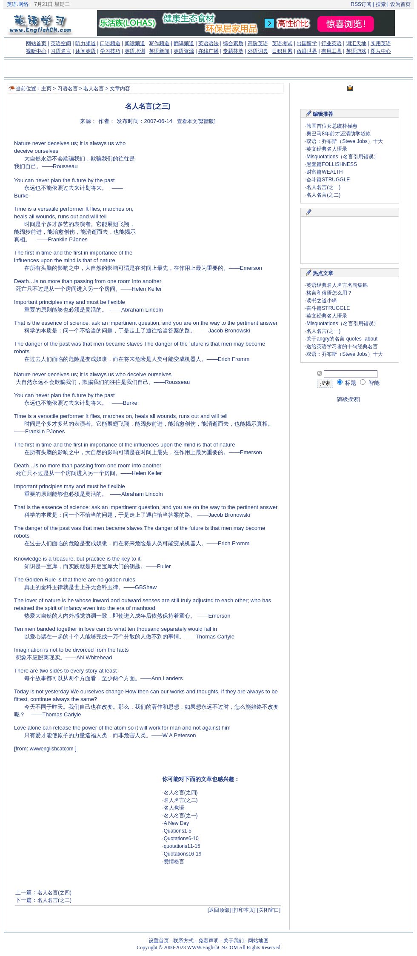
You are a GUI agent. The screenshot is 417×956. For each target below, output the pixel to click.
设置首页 (159, 941)
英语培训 (135, 51)
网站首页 (36, 43)
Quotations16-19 (183, 854)
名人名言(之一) (181, 816)
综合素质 (233, 43)
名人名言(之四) (181, 793)
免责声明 (208, 941)
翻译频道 (184, 43)
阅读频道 (135, 43)
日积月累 (282, 51)
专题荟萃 (233, 51)
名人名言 (93, 89)
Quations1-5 (177, 831)
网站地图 (258, 941)
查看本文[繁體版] (196, 121)
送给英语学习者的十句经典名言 (342, 346)
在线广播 (208, 51)
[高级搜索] (348, 399)
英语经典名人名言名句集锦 (337, 285)
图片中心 (381, 51)
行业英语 (331, 43)
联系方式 (183, 941)
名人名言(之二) (181, 800)
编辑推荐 (323, 114)
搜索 (380, 4)
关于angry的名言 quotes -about (341, 339)
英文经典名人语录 (326, 149)
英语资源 (184, 51)
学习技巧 (110, 51)
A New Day (176, 823)
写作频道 (159, 43)
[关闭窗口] (268, 910)
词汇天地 (356, 43)
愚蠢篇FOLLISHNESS (331, 164)
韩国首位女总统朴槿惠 (331, 126)
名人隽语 (174, 808)
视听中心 (36, 51)
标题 (347, 383)
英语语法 (208, 43)
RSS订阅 (361, 4)
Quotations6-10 (181, 839)
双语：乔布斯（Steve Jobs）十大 (344, 141)
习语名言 (61, 51)
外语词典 (258, 51)
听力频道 (85, 43)
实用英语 (381, 43)
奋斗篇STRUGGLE (328, 180)
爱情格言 (174, 861)
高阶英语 (258, 43)
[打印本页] (244, 910)
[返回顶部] (219, 910)
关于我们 (233, 941)
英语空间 (61, 43)
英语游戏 (356, 51)
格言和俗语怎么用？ (329, 293)
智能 (370, 383)
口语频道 (110, 43)
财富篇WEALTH (324, 172)
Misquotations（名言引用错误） (342, 157)
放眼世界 (307, 51)
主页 (46, 89)
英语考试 (282, 43)
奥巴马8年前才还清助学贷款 (338, 134)
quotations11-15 (182, 846)
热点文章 (323, 273)
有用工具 (331, 51)
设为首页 (400, 4)
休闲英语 (85, 51)
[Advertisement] (79, 820)
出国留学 (307, 43)
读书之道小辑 (321, 300)
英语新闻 (159, 51)
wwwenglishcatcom (52, 749)
